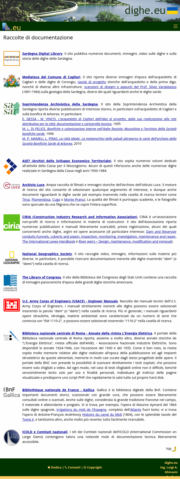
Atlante (135, 409)
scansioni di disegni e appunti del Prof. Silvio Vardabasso (130, 87)
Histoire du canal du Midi (102, 414)
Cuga (56, 199)
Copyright (93, 467)
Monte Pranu (74, 199)
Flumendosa (41, 199)
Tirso (26, 199)
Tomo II (28, 419)
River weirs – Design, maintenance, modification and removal (125, 241)
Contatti (72, 467)
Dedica (54, 467)
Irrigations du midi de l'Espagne (81, 409)
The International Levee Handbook (48, 241)
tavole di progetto (92, 82)
